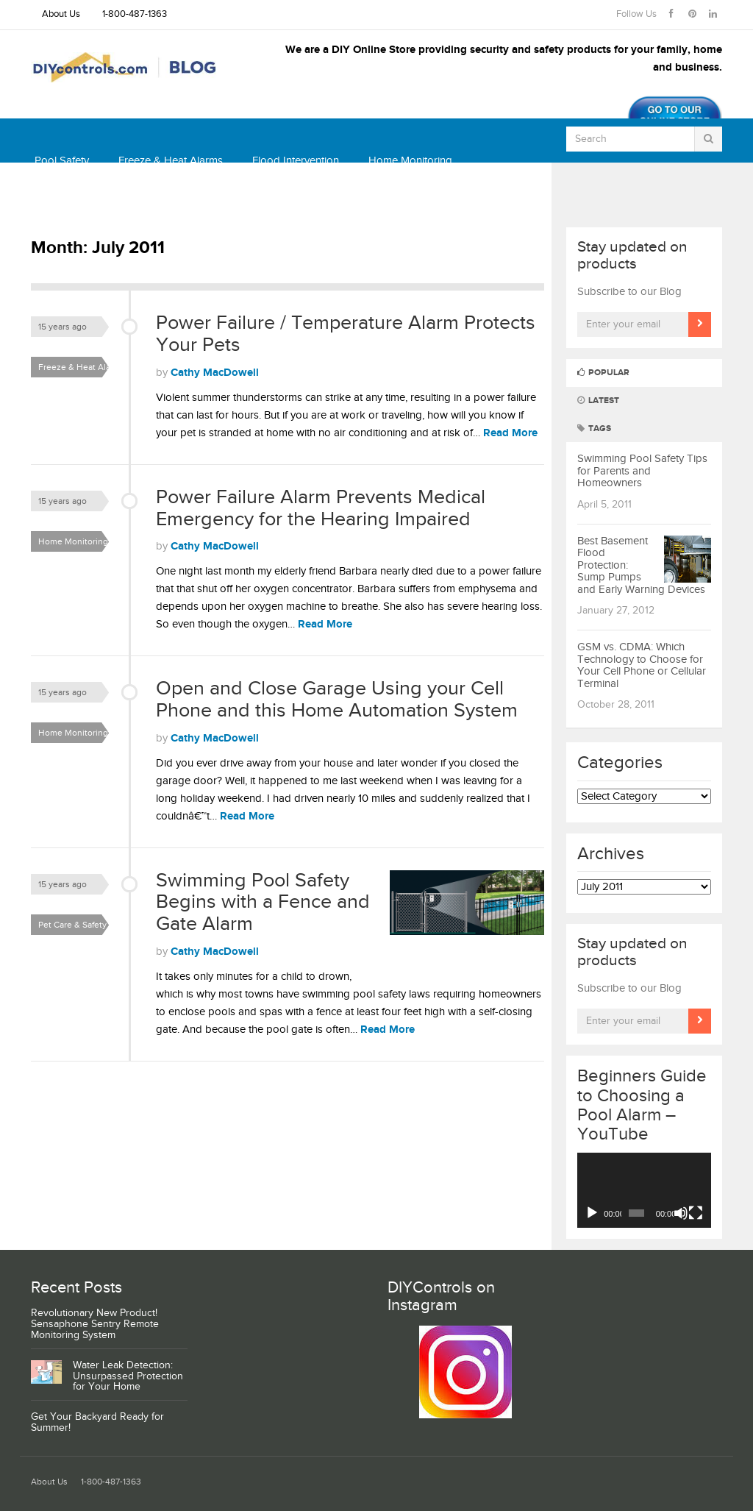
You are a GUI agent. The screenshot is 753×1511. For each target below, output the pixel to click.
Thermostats (64, 205)
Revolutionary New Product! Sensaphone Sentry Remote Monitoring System (95, 1324)
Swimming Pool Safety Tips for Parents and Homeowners (642, 470)
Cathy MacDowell (215, 373)
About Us (61, 14)
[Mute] (681, 1213)
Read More (510, 433)
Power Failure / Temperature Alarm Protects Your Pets (345, 334)
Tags (594, 428)
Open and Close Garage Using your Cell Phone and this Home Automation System (337, 699)
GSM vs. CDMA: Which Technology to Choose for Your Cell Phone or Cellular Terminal (641, 665)
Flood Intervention (295, 160)
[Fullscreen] (695, 1213)
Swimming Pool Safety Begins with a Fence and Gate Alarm (263, 902)
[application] (644, 1191)
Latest (598, 400)
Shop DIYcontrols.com (177, 205)
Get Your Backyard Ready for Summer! (97, 1422)
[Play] (592, 1213)
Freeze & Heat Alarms (170, 160)
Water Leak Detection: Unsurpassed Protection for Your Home (128, 1376)
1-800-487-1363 (134, 14)
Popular (603, 372)
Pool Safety (62, 160)
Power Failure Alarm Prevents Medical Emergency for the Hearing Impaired (320, 508)
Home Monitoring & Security (77, 544)
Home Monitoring (410, 160)
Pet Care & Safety (72, 925)
